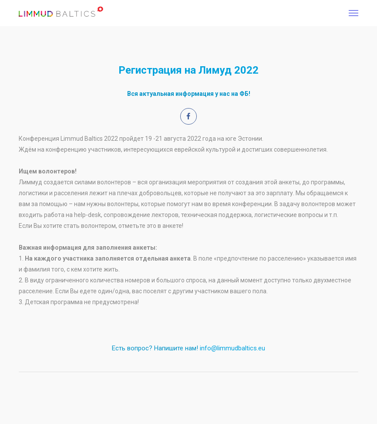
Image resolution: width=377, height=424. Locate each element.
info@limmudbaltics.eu (232, 348)
